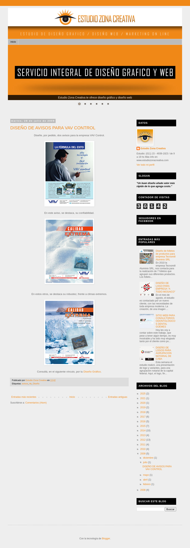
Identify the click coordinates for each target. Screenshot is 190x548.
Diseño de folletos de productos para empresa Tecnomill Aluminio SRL (166, 255)
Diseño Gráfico (92, 371)
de (30, 383)
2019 (143, 407)
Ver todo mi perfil (145, 164)
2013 (143, 435)
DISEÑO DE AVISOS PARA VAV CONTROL (52, 127)
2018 (143, 412)
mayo (146, 475)
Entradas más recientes (23, 397)
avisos (25, 383)
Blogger (106, 538)
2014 (143, 430)
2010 (143, 449)
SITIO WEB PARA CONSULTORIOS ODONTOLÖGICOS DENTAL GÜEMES (165, 321)
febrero (147, 484)
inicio (13, 41)
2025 (143, 393)
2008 (143, 490)
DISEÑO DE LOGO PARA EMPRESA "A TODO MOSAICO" (165, 287)
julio (145, 462)
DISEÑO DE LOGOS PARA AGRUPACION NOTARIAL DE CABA (164, 353)
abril (145, 479)
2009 (143, 453)
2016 (143, 421)
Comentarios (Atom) (36, 402)
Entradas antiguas (117, 397)
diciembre (148, 457)
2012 (143, 439)
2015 (143, 426)
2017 (143, 416)
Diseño (36, 383)
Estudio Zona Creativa (153, 148)
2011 (143, 444)
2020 (143, 403)
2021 (143, 398)
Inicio (72, 397)
